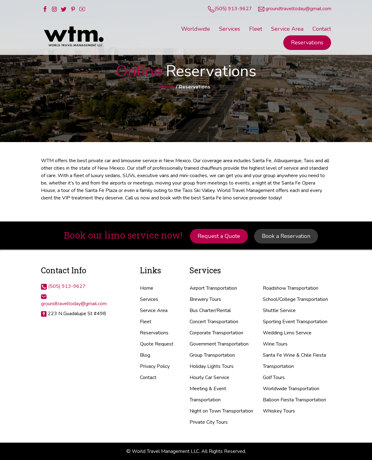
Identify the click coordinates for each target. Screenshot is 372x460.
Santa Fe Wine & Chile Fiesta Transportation (294, 361)
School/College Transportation (295, 299)
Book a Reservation (286, 236)
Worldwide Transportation (291, 388)
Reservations (307, 42)
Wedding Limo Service (287, 332)
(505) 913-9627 (233, 8)
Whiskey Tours (279, 411)
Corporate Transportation (216, 332)
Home (166, 86)
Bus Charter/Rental (210, 310)
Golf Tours (274, 377)
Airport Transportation (213, 288)
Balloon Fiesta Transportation (294, 399)
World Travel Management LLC (165, 451)
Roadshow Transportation (290, 288)
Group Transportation (212, 355)
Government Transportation (219, 344)
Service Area (154, 310)
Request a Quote (219, 236)
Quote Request (156, 344)
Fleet (145, 321)
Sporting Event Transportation (295, 321)
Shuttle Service (279, 310)
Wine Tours (275, 344)
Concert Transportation (214, 321)
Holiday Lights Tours (212, 366)
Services (149, 299)
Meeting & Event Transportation (208, 394)
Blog (145, 355)
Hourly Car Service (209, 377)
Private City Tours (209, 422)
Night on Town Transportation (221, 411)
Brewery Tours (205, 299)
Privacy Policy (155, 366)
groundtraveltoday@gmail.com (298, 8)
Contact (148, 377)
